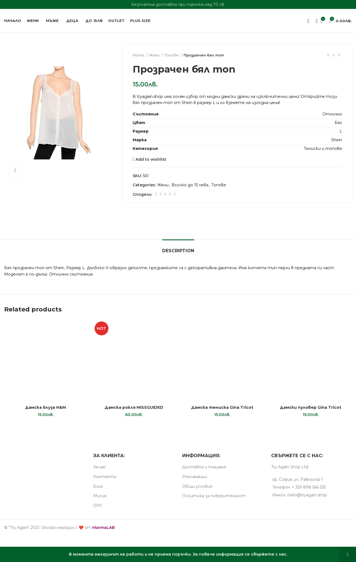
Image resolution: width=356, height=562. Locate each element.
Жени (154, 55)
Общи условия (197, 486)
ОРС (97, 505)
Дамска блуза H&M (45, 407)
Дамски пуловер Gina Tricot (310, 407)
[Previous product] (328, 55)
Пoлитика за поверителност (214, 495)
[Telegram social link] (174, 194)
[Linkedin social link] (170, 194)
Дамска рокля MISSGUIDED (134, 407)
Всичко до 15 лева (190, 184)
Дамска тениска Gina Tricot (222, 407)
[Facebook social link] (156, 194)
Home (139, 55)
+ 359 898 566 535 (309, 487)
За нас (99, 466)
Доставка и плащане (204, 466)
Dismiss (347, 554)
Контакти (105, 476)
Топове (172, 55)
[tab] (178, 247)
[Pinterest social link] (165, 194)
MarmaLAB (103, 527)
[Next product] (339, 55)
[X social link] (160, 194)
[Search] (315, 20)
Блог (98, 486)
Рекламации (194, 476)
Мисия (100, 495)
